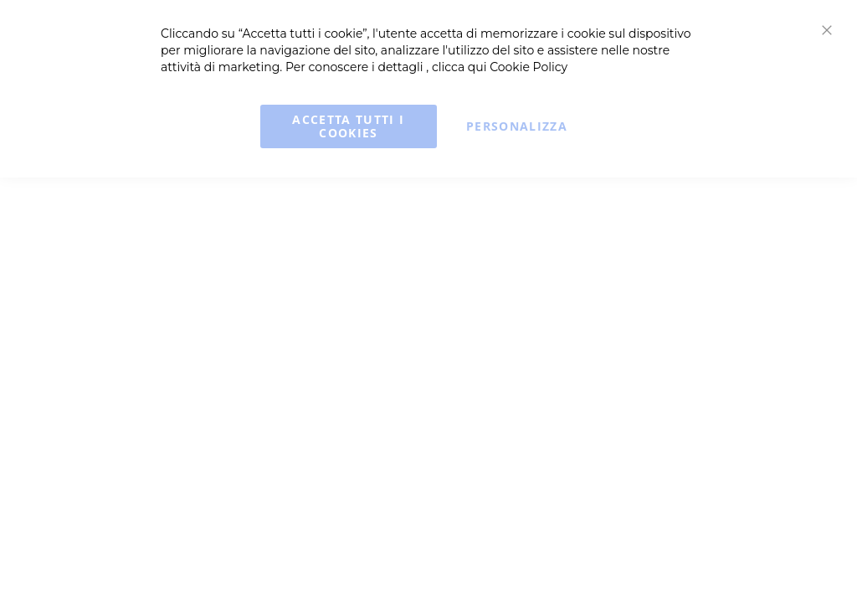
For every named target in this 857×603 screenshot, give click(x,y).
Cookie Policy (528, 67)
